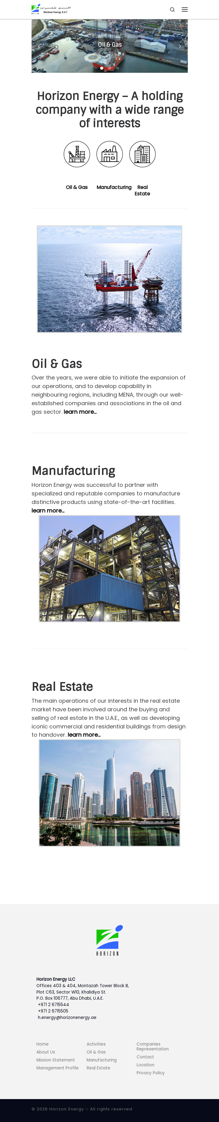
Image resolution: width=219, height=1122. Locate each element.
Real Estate (142, 190)
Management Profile (57, 1068)
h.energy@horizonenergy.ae (67, 1017)
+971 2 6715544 (53, 1005)
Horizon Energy (66, 1109)
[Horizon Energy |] (51, 9)
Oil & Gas (77, 187)
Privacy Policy (151, 1073)
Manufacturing (113, 187)
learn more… (80, 412)
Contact (145, 1057)
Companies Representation (153, 1046)
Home (42, 1044)
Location (145, 1065)
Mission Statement (55, 1060)
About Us (45, 1052)
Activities (96, 1044)
